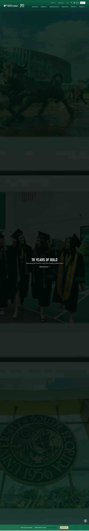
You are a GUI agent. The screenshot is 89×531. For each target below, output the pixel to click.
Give (67, 2)
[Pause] (85, 520)
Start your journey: (26, 527)
